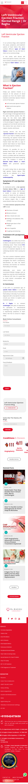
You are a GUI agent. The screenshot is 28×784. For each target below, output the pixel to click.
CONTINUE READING (14, 596)
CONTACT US (6, 777)
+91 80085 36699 (23, 729)
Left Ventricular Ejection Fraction (13, 35)
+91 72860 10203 (23, 732)
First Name (14, 324)
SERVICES (3, 626)
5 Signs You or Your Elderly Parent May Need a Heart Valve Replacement (12, 574)
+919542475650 (10, 716)
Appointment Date (14, 357)
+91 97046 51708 (4, 742)
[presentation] (14, 386)
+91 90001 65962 (21, 735)
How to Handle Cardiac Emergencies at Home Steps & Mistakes (14, 508)
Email (14, 350)
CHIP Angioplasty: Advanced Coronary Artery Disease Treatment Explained (13, 541)
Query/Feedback (14, 369)
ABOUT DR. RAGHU (17, 777)
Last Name (14, 334)
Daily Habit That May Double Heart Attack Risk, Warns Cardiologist (13, 492)
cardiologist (6, 305)
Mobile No (14, 343)
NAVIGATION (4, 674)
